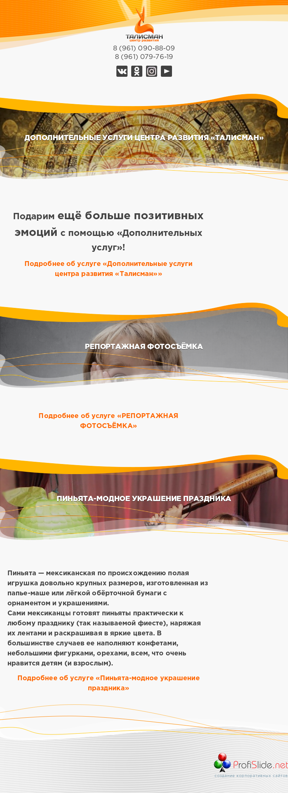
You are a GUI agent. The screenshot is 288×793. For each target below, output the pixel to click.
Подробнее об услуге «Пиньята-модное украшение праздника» (108, 683)
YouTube (166, 71)
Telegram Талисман (151, 71)
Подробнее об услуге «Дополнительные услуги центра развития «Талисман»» (108, 269)
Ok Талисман (136, 71)
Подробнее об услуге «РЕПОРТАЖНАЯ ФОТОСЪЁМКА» (108, 421)
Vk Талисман (122, 71)
